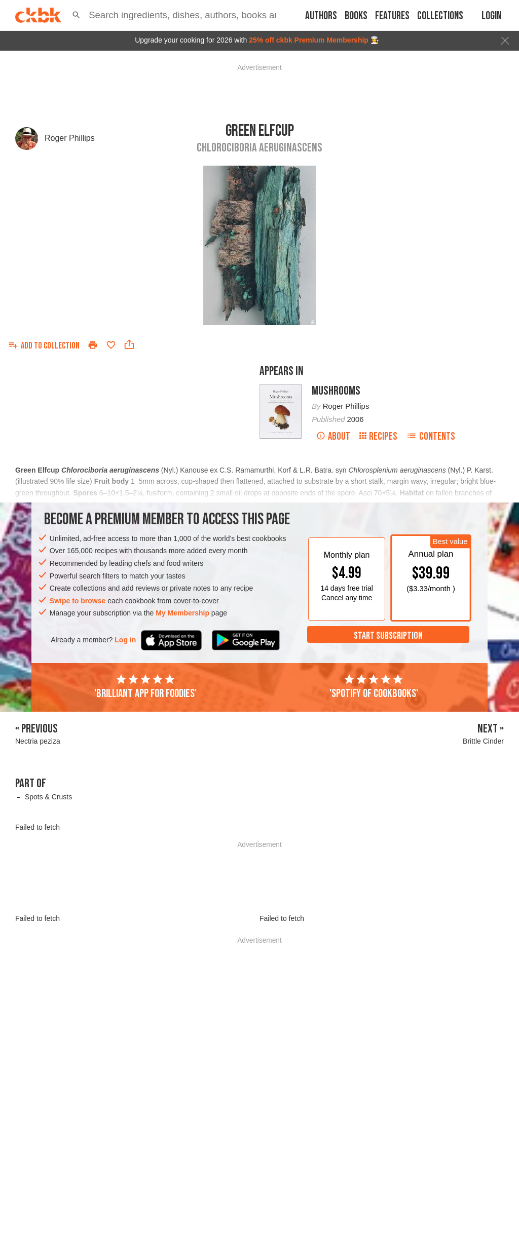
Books (356, 16)
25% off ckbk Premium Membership (308, 40)
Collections (440, 16)
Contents (430, 436)
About (333, 436)
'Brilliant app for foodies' (145, 687)
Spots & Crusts (48, 797)
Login (491, 16)
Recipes (378, 436)
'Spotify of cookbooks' (373, 687)
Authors (321, 16)
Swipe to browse (77, 601)
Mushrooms (336, 390)
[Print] (93, 345)
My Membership (182, 613)
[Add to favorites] (111, 345)
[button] (76, 15)
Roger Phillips (70, 138)
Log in (125, 640)
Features (392, 16)
